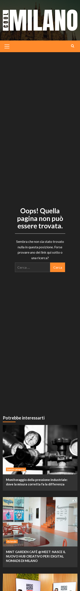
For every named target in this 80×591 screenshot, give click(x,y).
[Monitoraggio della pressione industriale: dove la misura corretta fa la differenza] (40, 449)
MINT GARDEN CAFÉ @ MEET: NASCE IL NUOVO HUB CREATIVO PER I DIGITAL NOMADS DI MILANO (36, 556)
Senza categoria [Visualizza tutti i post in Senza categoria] (16, 469)
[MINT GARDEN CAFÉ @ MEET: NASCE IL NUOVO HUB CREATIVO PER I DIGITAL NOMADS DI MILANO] (40, 521)
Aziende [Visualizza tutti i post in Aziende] (11, 541)
